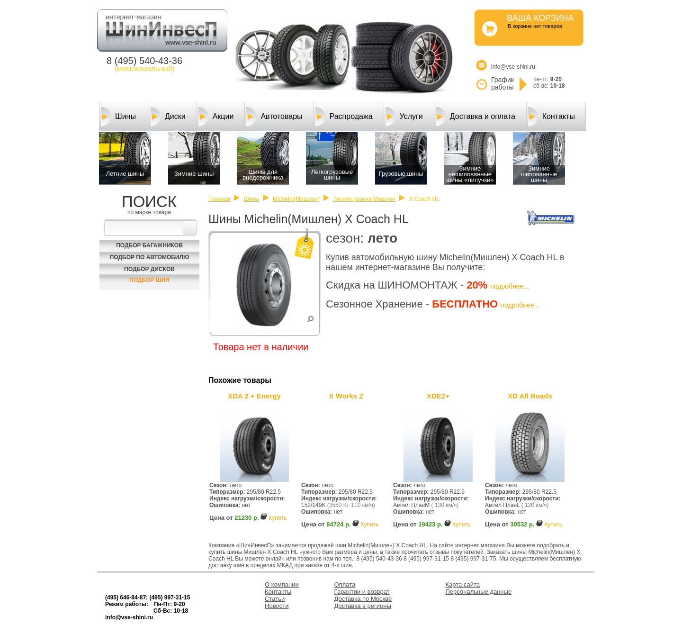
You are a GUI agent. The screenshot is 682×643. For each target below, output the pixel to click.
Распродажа (344, 116)
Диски (168, 116)
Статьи (275, 598)
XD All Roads (530, 396)
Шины (118, 116)
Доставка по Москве (363, 598)
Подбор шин (149, 280)
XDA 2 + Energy (254, 396)
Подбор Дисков (149, 269)
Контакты (551, 116)
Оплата (345, 584)
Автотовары (274, 116)
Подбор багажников (149, 245)
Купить (278, 518)
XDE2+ (438, 396)
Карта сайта (463, 584)
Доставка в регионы (362, 605)
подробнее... (509, 286)
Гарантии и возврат (362, 591)
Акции (216, 116)
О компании (282, 584)
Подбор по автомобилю (149, 257)
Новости (276, 605)
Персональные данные (479, 591)
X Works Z (346, 396)
